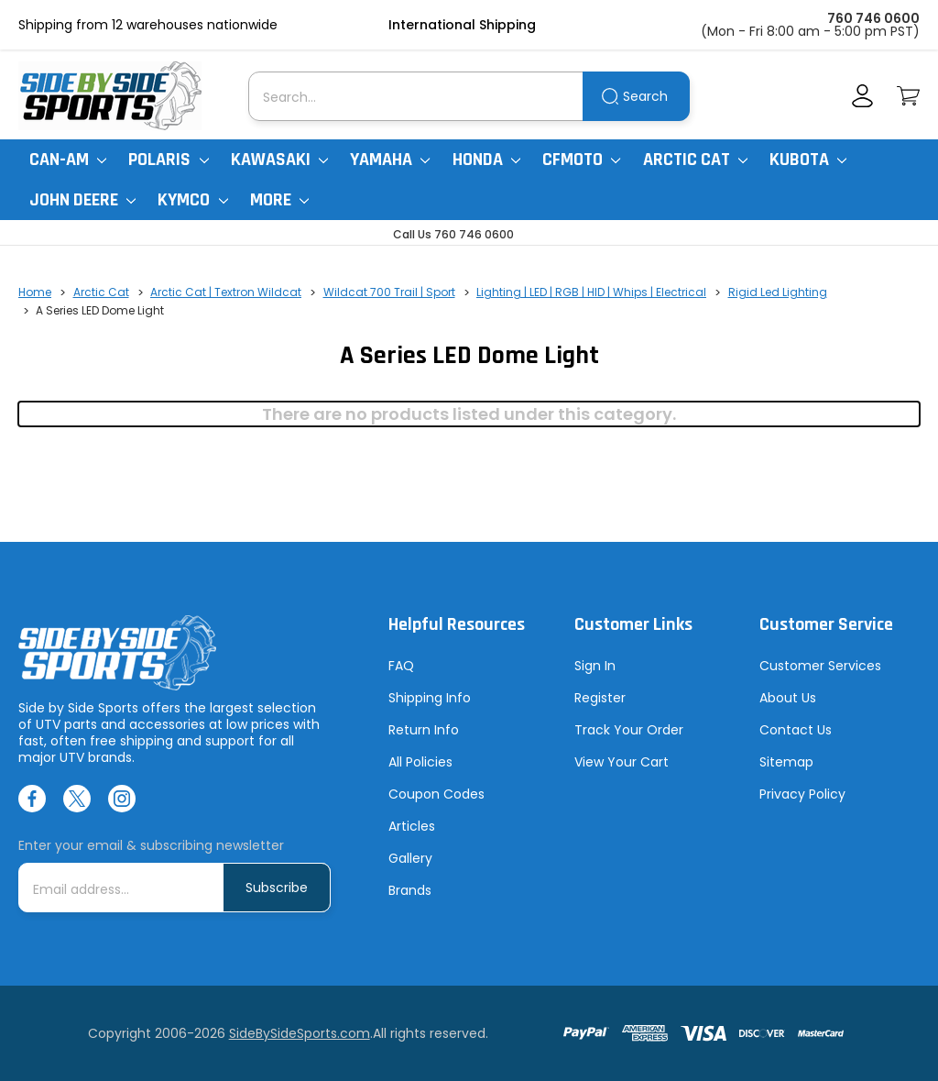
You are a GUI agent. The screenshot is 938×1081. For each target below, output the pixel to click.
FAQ (401, 665)
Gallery (410, 858)
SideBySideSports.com (299, 1033)
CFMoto (581, 159)
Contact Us (795, 730)
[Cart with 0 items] (908, 95)
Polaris (168, 159)
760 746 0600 (873, 18)
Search (645, 96)
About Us (787, 698)
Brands (409, 890)
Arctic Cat (695, 159)
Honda (486, 159)
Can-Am (67, 159)
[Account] (862, 95)
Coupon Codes (436, 794)
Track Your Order (628, 730)
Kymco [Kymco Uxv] (192, 200)
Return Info (423, 730)
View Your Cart (621, 762)
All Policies (420, 762)
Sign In (595, 665)
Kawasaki (279, 159)
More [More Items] (279, 200)
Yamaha (390, 159)
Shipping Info (429, 698)
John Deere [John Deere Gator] (82, 200)
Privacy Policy (802, 794)
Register (600, 698)
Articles (411, 826)
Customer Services (820, 665)
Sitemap (786, 762)
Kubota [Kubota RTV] (807, 159)
